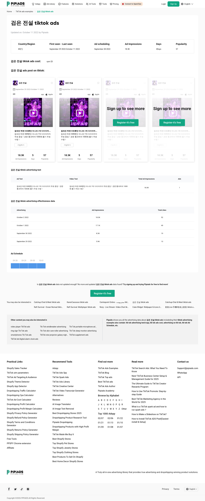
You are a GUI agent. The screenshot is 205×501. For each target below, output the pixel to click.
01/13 (110, 422)
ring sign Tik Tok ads (19, 331)
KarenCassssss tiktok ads (77, 302)
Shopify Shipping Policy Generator (23, 434)
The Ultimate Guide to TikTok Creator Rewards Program (149, 385)
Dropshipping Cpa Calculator (20, 395)
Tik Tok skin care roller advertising (54, 331)
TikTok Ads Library (61, 382)
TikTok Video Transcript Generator (68, 391)
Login (163, 4)
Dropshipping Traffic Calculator (21, 391)
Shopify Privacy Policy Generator (22, 413)
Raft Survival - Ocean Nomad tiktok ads (50, 307)
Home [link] (9, 11)
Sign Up (173, 4)
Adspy (55, 368)
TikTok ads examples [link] (25, 11)
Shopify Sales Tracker (17, 368)
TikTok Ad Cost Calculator (19, 399)
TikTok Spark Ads (60, 377)
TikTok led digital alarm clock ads (24, 339)
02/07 (101, 418)
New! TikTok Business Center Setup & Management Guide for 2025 (149, 377)
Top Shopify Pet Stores (63, 443)
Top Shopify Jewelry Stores (65, 448)
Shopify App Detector (17, 386)
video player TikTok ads (20, 327)
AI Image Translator (61, 404)
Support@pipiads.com (187, 368)
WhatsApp (182, 373)
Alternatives (58, 395)
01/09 (101, 427)
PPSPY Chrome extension (19, 443)
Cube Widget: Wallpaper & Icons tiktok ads (148, 307)
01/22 (120, 418)
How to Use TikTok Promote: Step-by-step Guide (149, 393)
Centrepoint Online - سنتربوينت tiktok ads (116, 302)
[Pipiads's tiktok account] (22, 489)
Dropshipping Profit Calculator (21, 404)
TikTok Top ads (105, 377)
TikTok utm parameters (18, 373)
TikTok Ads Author (106, 386)
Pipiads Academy (106, 391)
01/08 (110, 427)
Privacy (165, 489)
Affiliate (10, 448)
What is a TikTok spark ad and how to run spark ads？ (149, 408)
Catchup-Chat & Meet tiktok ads (47, 302)
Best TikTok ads (105, 382)
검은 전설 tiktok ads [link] (45, 11)
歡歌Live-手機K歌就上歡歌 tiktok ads (180, 307)
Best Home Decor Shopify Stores (67, 461)
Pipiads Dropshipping (62, 422)
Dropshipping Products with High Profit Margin (70, 428)
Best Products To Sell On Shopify (67, 457)
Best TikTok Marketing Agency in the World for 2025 (149, 400)
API (179, 377)
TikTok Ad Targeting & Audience (22, 377)
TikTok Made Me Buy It (63, 434)
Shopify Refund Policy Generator (22, 417)
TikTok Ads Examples (108, 368)
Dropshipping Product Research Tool (69, 417)
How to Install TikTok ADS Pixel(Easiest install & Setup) (150, 420)
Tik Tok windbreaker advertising (53, 327)
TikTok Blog (103, 373)
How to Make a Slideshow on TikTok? (149, 414)
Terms (176, 489)
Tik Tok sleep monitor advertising (82, 331)
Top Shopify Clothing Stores (65, 452)
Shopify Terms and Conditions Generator (21, 424)
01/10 (120, 422)
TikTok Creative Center (63, 386)
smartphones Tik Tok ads (21, 335)
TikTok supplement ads (78, 335)
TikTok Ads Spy (59, 373)
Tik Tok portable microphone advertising (84, 327)
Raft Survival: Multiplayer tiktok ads (81, 307)
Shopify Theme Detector (18, 382)
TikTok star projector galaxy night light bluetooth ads (54, 335)
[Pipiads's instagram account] (28, 489)
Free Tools (12, 439)
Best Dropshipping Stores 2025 (66, 413)
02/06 (110, 418)
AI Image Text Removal (63, 408)
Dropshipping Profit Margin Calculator (24, 408)
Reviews (56, 399)
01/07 (120, 427)
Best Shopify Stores (61, 439)
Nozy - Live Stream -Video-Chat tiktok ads (116, 307)
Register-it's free (125, 122)
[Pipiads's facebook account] (9, 489)
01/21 (101, 422)
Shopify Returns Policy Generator (22, 430)
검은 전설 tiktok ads (140, 302)
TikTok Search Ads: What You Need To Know (149, 370)
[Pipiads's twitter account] (15, 489)
